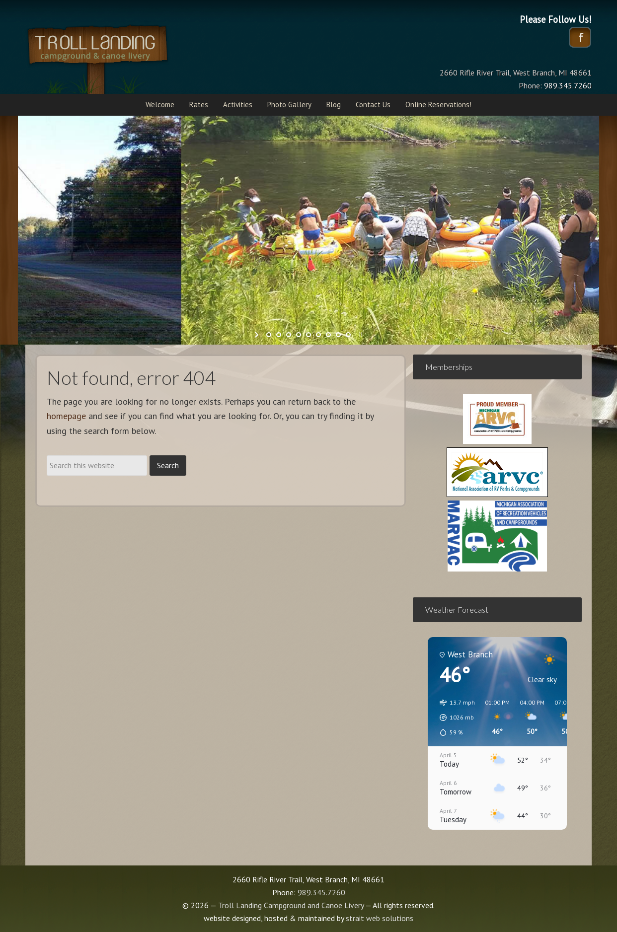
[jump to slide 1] (269, 335)
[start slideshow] (257, 335)
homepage (66, 416)
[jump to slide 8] (338, 335)
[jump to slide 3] (289, 335)
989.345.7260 (321, 892)
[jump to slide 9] (348, 335)
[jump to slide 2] (279, 335)
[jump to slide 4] (299, 335)
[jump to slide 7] (328, 335)
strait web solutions (379, 918)
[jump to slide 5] (308, 335)
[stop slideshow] (359, 335)
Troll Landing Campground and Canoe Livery (124, 57)
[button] (454, 717)
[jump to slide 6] (318, 335)
